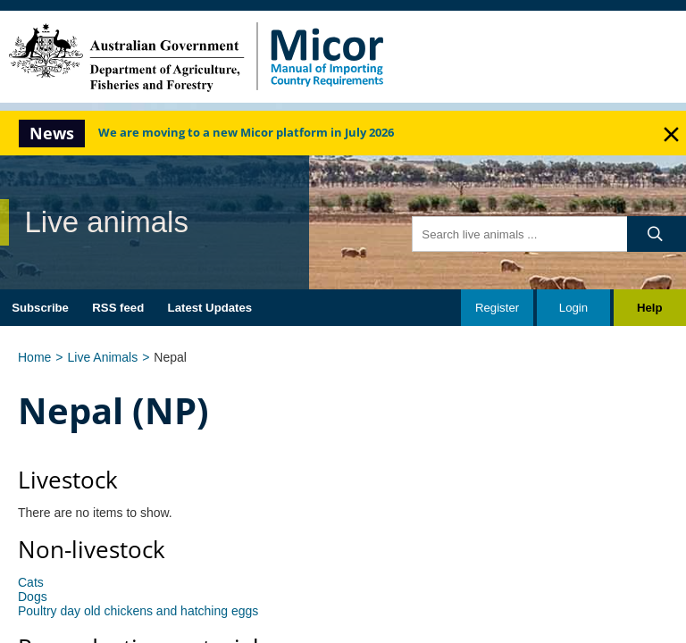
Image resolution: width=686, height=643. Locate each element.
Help (650, 307)
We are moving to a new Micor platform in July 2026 (246, 133)
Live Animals (103, 357)
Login (573, 307)
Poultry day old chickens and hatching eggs (138, 611)
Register (497, 307)
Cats (31, 582)
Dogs (32, 596)
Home (34, 357)
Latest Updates (210, 307)
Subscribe (40, 307)
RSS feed (118, 307)
